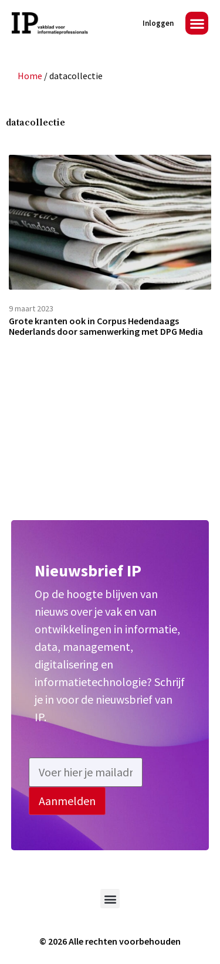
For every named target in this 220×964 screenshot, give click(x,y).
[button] (196, 23)
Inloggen (158, 23)
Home (30, 76)
